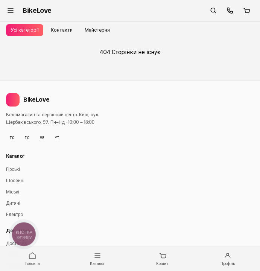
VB (42, 138)
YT (57, 138)
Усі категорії (25, 30)
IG (27, 138)
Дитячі (13, 203)
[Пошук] (213, 10)
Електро (14, 214)
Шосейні (15, 180)
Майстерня (97, 30)
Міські (12, 192)
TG (12, 138)
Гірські (13, 169)
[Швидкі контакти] (229, 10)
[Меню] (10, 10)
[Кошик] (246, 10)
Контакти (62, 30)
